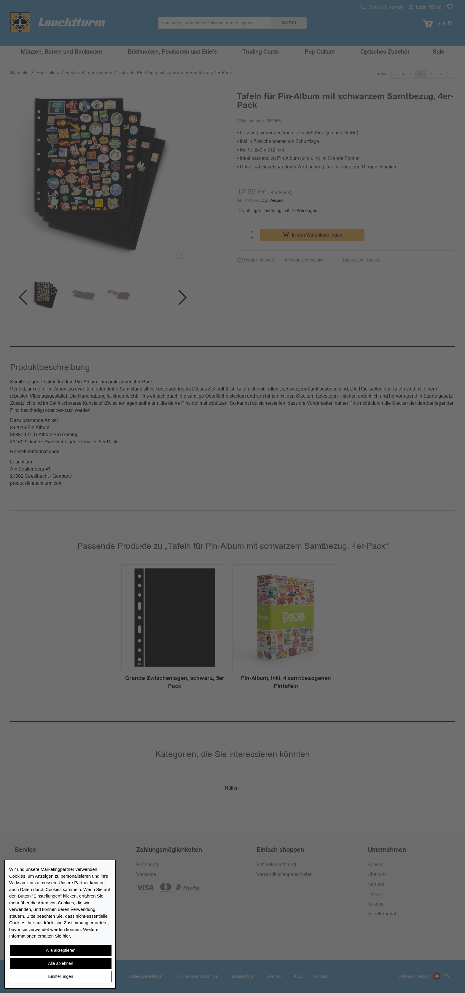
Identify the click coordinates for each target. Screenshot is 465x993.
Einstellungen (60, 976)
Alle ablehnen (60, 963)
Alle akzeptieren (61, 950)
